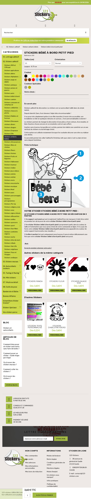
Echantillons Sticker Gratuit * (10, 302)
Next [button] (88, 275)
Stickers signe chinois (12, 213)
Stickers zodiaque (10, 258)
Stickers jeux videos (11, 171)
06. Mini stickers (9, 277)
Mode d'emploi (52, 471)
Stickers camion (10, 99)
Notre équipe (52, 459)
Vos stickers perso (10, 312)
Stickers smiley (9, 219)
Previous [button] (25, 275)
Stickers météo (10, 174)
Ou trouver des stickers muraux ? (10, 363)
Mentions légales (53, 468)
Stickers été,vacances (12, 142)
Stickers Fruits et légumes (10, 157)
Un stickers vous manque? (53, 476)
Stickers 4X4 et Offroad (10, 66)
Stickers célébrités (11, 108)
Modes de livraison (54, 456)
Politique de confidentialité (52, 485)
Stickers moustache (11, 183)
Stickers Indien (10, 168)
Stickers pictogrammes (9, 200)
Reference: (27, 55)
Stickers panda (35, 281)
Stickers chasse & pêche (11, 112)
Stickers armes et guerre (10, 89)
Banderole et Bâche (10, 291)
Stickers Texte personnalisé (35, 327)
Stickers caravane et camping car (11, 103)
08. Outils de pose (10, 287)
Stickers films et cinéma (10, 146)
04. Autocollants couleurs (9, 267)
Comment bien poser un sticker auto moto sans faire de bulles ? (11, 346)
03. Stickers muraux (10, 261)
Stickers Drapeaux (11, 130)
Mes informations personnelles (31, 467)
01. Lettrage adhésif (11, 57)
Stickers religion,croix (12, 207)
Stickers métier (10, 177)
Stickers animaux (10, 85)
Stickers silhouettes (11, 216)
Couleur (27, 72)
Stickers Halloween (11, 162)
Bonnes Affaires (9, 296)
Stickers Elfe (9, 134)
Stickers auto (9, 93)
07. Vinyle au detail (10, 282)
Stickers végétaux (11, 249)
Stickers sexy (9, 210)
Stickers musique (10, 186)
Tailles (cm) (29, 59)
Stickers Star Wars (11, 229)
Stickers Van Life (10, 246)
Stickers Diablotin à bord (57, 327)
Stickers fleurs (9, 150)
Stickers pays (9, 192)
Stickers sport (9, 225)
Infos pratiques (52, 481)
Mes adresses (30, 462)
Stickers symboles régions (11, 233)
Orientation (60, 59)
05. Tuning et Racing (11, 273)
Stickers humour (10, 165)
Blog (6, 322)
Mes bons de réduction (33, 471)
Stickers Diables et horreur (11, 117)
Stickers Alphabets (11, 77)
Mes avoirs (29, 459)
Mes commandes (31, 456)
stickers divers (9, 124)
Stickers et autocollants (8, 329)
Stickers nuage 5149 (79, 282)
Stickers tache (9, 237)
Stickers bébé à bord (12, 96)
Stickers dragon (10, 127)
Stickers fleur (56, 281)
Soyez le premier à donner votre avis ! (38, 248)
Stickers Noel (9, 189)
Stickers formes (10, 153)
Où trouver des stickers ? (9, 377)
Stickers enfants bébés (10, 138)
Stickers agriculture (11, 70)
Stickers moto (9, 180)
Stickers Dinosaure (11, 121)
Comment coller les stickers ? (10, 370)
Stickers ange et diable (10, 81)
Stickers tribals (9, 243)
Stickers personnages (12, 196)
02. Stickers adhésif (10, 61)
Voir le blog (11, 385)
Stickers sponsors (11, 222)
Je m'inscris (71, 40)
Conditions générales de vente (56, 463)
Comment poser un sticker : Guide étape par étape (11, 355)
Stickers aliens (9, 73)
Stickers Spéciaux (10, 307)
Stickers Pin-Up (10, 204)
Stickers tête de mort (12, 240)
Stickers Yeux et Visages (10, 253)
